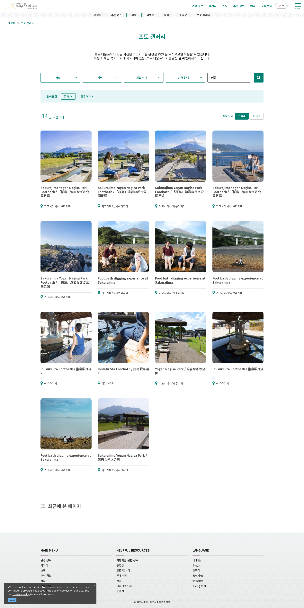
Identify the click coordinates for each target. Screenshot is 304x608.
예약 (43, 581)
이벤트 (150, 15)
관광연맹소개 (124, 586)
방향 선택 (183, 78)
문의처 (120, 591)
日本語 (196, 560)
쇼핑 (43, 570)
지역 (100, 78)
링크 (118, 581)
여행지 (97, 15)
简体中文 (197, 581)
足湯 (68, 96)
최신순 (256, 116)
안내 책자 (121, 575)
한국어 (196, 570)
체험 (134, 15)
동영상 (183, 15)
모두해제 (87, 96)
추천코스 (116, 15)
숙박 (166, 15)
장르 (58, 78)
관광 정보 (45, 560)
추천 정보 (45, 575)
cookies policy (21, 594)
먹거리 (44, 565)
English (197, 565)
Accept (12, 600)
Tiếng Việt (199, 586)
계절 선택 (141, 78)
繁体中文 (197, 575)
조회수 (242, 116)
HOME (12, 23)
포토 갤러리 (203, 15)
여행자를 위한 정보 (127, 560)
